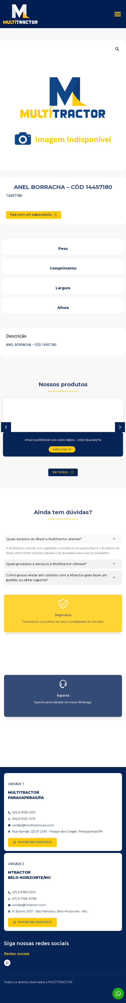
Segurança (63, 639)
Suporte (63, 722)
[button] (118, 14)
